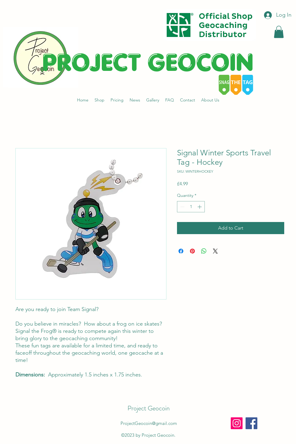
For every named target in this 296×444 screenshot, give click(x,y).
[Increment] (200, 206)
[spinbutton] (190, 206)
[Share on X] (215, 251)
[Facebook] (251, 423)
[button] (279, 32)
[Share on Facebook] (181, 251)
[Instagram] (237, 423)
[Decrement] (181, 206)
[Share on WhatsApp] (204, 251)
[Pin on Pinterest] (192, 251)
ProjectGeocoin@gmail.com (149, 423)
